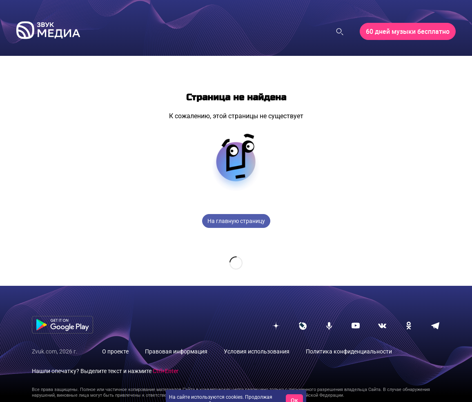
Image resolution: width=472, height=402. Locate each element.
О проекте (115, 338)
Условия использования (256, 338)
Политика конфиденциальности (349, 338)
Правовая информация (176, 338)
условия (262, 390)
